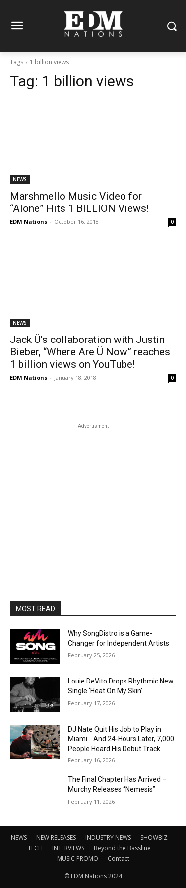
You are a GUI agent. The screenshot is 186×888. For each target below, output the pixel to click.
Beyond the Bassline (122, 848)
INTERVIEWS (68, 848)
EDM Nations (28, 221)
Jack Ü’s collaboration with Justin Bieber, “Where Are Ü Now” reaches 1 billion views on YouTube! (90, 352)
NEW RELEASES (56, 837)
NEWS (20, 179)
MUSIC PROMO (77, 858)
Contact (118, 858)
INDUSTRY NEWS (108, 837)
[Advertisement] (93, 493)
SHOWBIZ (154, 837)
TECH (35, 848)
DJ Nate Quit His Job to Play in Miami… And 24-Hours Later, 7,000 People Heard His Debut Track (121, 738)
